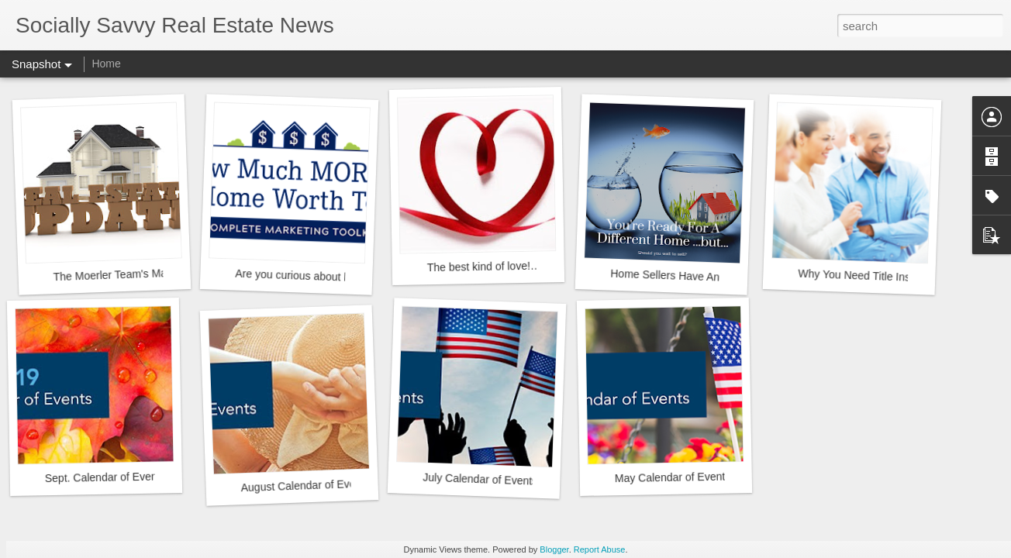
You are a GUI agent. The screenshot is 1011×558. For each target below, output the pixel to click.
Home (105, 63)
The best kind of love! (478, 267)
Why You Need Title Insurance (871, 276)
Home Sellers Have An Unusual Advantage (713, 277)
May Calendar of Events (673, 477)
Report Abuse (600, 549)
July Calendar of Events (480, 479)
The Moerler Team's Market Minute (136, 274)
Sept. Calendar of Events (105, 477)
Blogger (554, 549)
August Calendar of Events (305, 485)
